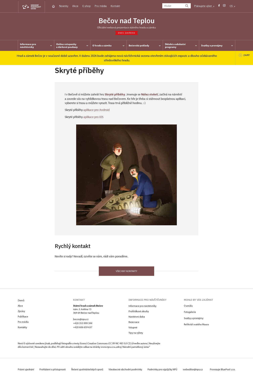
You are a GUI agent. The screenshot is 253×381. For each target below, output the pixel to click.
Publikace (23, 317)
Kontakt (115, 6)
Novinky (63, 6)
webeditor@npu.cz (195, 369)
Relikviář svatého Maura (196, 324)
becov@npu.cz (80, 319)
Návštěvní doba (137, 317)
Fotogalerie (190, 312)
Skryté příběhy (115, 95)
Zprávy (21, 311)
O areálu (188, 306)
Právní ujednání (26, 369)
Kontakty (22, 327)
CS (232, 6)
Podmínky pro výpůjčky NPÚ (164, 369)
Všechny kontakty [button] (126, 271)
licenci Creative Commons (94, 343)
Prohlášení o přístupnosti (53, 369)
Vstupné (133, 327)
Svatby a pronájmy (193, 318)
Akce (75, 6)
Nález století (149, 95)
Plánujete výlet (204, 6)
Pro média (101, 6)
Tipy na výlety (136, 333)
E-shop (86, 6)
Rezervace (134, 322)
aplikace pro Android (96, 110)
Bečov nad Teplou (126, 21)
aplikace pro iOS (93, 117)
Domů (21, 300)
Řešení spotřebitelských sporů (88, 369)
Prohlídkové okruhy (139, 311)
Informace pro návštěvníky (142, 306)
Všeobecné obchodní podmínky (127, 369)
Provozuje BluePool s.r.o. (222, 369)
